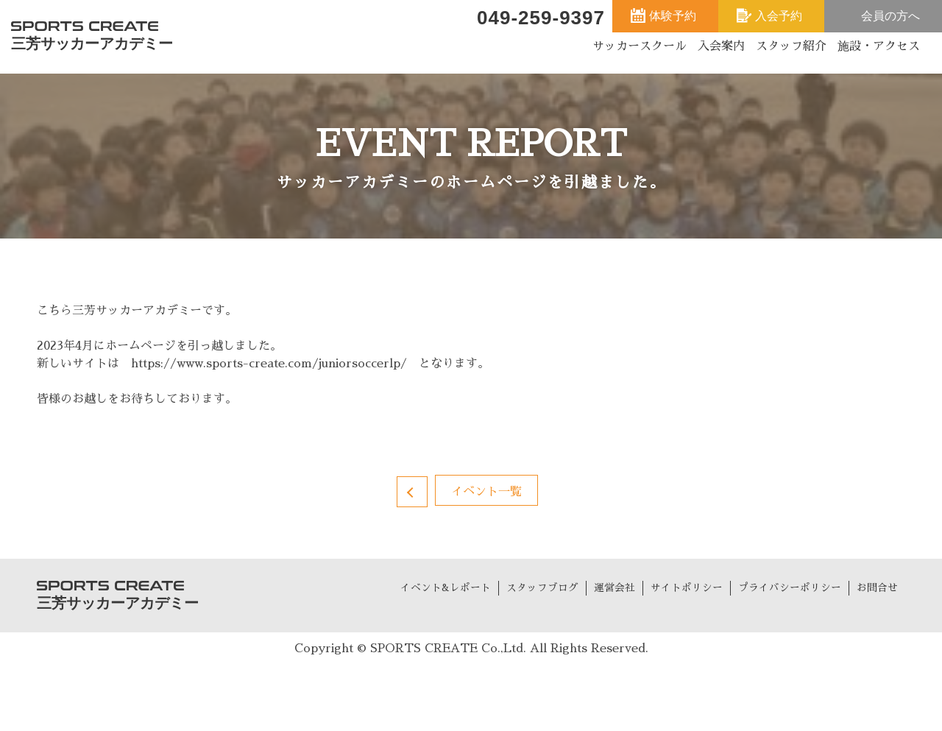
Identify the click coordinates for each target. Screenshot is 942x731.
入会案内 (721, 46)
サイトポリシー (687, 588)
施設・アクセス (878, 46)
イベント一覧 (486, 492)
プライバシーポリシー (789, 588)
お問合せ (877, 588)
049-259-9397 (541, 18)
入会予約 (778, 16)
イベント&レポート (445, 588)
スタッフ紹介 (791, 46)
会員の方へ (890, 16)
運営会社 (614, 588)
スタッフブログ (542, 588)
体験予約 (672, 16)
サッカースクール (639, 46)
